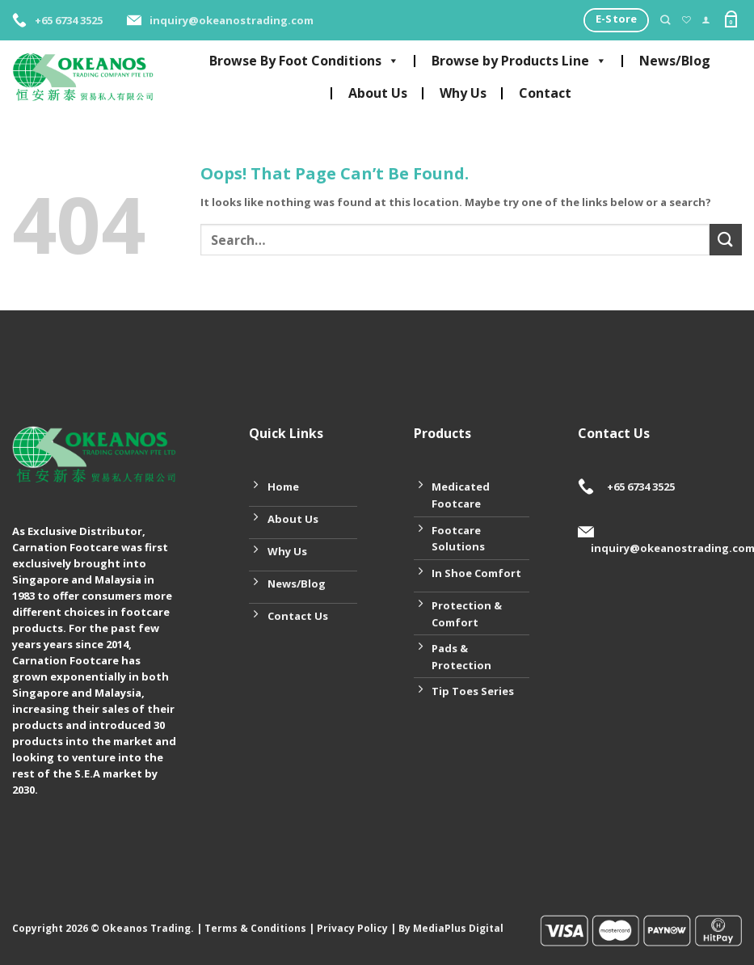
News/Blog (674, 61)
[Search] (665, 21)
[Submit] (726, 239)
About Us (377, 93)
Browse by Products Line (519, 60)
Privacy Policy (352, 928)
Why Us (463, 93)
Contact (545, 93)
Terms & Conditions (255, 928)
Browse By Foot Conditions (304, 60)
